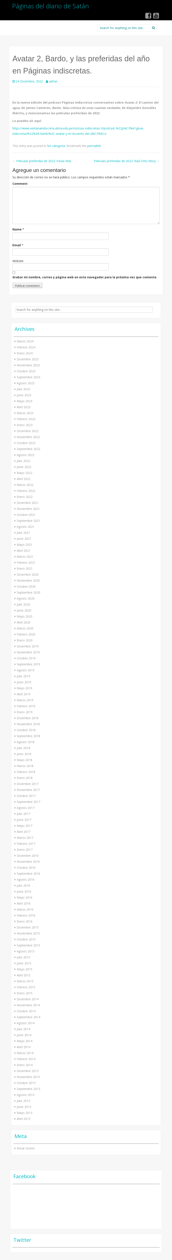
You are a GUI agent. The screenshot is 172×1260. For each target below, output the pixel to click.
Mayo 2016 (24, 897)
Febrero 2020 (26, 634)
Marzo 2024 (25, 341)
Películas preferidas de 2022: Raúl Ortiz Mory (127, 161)
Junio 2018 (24, 754)
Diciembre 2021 (28, 503)
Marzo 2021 (25, 556)
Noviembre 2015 (28, 933)
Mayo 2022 (24, 473)
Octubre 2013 (26, 1083)
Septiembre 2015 (28, 945)
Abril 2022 (23, 479)
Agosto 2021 (25, 527)
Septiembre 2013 (28, 1089)
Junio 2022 (24, 467)
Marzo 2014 (25, 1053)
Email (16, 245)
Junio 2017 (24, 820)
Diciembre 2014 (28, 999)
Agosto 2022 (25, 455)
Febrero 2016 (26, 915)
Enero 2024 (25, 353)
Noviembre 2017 (28, 790)
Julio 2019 (23, 676)
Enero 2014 (25, 1065)
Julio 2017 (23, 814)
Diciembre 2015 (28, 927)
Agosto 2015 (25, 951)
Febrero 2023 (26, 419)
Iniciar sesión (26, 1148)
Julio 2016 (23, 885)
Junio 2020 (24, 610)
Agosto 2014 (25, 1023)
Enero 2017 (25, 850)
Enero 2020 (25, 640)
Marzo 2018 (25, 766)
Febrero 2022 (26, 491)
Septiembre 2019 (28, 664)
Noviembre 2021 (28, 509)
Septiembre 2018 (28, 736)
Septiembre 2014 (28, 1017)
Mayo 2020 (24, 616)
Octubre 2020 (26, 586)
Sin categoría (56, 146)
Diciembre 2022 (28, 431)
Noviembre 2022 (28, 437)
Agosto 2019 (25, 670)
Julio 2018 (23, 748)
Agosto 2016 (25, 879)
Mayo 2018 (24, 760)
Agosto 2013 (25, 1095)
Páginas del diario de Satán (50, 6)
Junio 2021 (24, 539)
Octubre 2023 (26, 371)
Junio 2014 (24, 1035)
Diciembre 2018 (28, 718)
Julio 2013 (23, 1101)
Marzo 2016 (25, 909)
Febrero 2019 (26, 706)
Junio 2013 (24, 1107)
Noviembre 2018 (28, 724)
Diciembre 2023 (28, 359)
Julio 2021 (23, 533)
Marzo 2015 (25, 981)
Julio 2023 (23, 389)
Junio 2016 (24, 891)
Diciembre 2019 (28, 646)
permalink (94, 146)
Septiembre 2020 (28, 592)
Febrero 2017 (26, 844)
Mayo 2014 (24, 1041)
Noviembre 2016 (28, 862)
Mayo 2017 (24, 826)
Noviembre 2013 (28, 1077)
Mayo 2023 (24, 401)
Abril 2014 (23, 1047)
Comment (20, 184)
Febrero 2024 (26, 347)
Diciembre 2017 (28, 784)
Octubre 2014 (26, 1011)
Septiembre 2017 (28, 802)
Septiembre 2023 (28, 377)
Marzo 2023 (25, 413)
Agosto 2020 (25, 598)
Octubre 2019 (26, 658)
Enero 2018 (25, 778)
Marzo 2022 (25, 485)
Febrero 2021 (26, 562)
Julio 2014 (23, 1029)
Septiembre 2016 (28, 873)
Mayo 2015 (24, 969)
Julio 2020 (23, 604)
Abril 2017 (23, 832)
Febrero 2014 (26, 1059)
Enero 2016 (25, 921)
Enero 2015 (25, 993)
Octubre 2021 (26, 515)
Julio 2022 (23, 461)
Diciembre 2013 (28, 1071)
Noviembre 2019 (28, 652)
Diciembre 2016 (28, 856)
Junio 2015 (24, 963)
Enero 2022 (25, 497)
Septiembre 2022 (28, 449)
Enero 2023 (25, 425)
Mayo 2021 (24, 545)
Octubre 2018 (26, 730)
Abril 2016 (23, 903)
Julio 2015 (23, 957)
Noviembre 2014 (28, 1005)
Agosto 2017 (25, 808)
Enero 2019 (25, 712)
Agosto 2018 (25, 742)
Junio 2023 (24, 395)
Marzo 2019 (25, 700)
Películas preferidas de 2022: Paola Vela (41, 161)
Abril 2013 (23, 1119)
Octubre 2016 (26, 867)
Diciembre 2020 (28, 574)
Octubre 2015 (26, 939)
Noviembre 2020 (28, 580)
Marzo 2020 (25, 628)
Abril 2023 (23, 407)
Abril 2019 (23, 694)
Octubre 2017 (26, 796)
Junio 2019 (24, 682)
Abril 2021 (23, 551)
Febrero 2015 (26, 987)
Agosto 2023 (25, 383)
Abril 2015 (23, 975)
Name (17, 229)
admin (53, 81)
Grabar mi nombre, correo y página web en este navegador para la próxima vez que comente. (84, 277)
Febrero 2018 (26, 772)
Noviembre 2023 (28, 365)
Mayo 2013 (24, 1113)
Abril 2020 (23, 622)
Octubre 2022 (26, 443)
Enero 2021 (25, 568)
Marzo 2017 (25, 838)
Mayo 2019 (24, 688)
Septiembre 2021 (28, 521)
